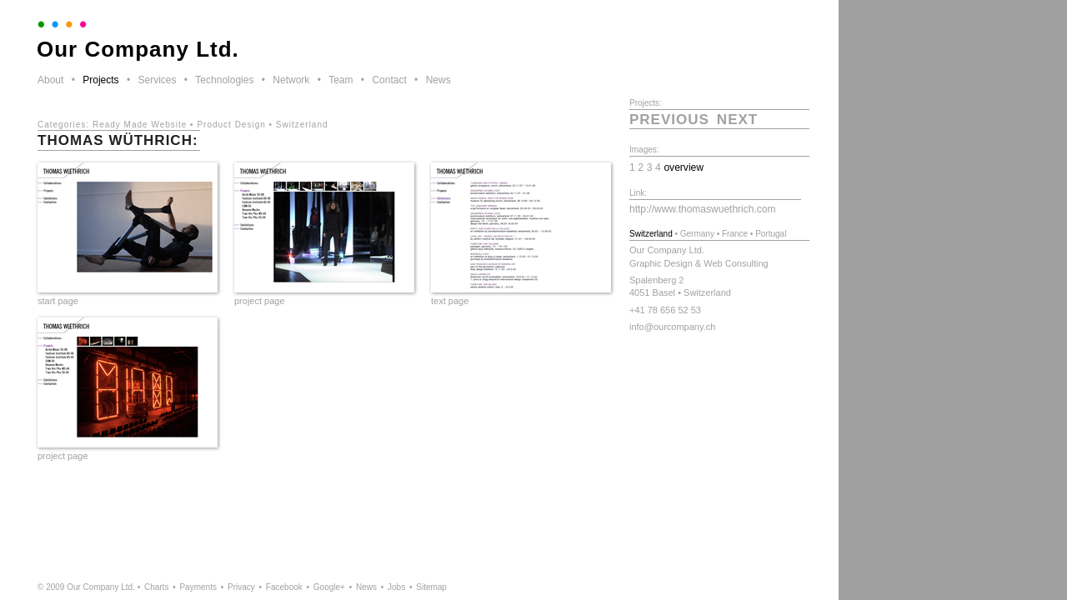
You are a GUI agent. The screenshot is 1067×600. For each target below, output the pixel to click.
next (737, 120)
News (438, 80)
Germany (697, 233)
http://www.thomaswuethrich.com (702, 209)
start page (58, 301)
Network (291, 80)
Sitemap (431, 587)
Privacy (241, 587)
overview (684, 167)
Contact (389, 80)
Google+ (329, 587)
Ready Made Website (140, 124)
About (50, 80)
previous (669, 120)
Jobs (396, 587)
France (735, 233)
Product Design (231, 124)
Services (157, 80)
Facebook (284, 587)
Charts (156, 587)
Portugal (770, 233)
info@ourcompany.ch (672, 327)
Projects (100, 80)
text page (449, 301)
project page (259, 301)
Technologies (224, 80)
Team (340, 80)
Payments (197, 587)
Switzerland (302, 124)
